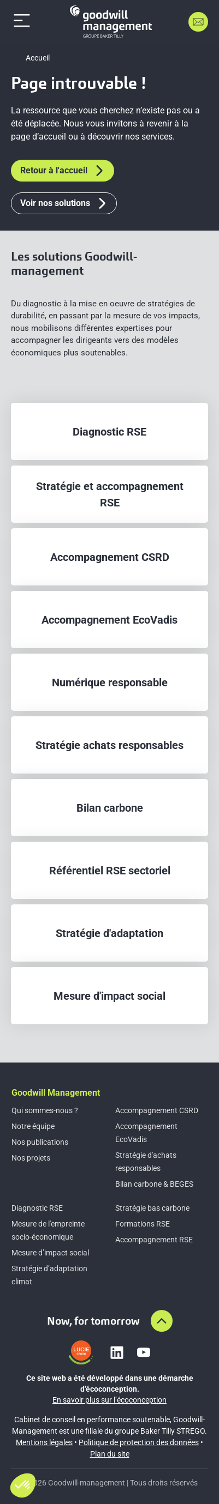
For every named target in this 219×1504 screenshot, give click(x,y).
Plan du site (109, 1453)
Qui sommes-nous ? (44, 1110)
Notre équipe (33, 1126)
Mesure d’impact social (50, 1252)
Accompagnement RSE (154, 1239)
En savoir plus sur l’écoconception (109, 1400)
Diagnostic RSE (37, 1208)
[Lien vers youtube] (143, 1352)
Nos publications (39, 1142)
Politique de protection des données (139, 1442)
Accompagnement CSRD (156, 1110)
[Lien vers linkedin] (116, 1352)
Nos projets (30, 1157)
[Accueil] (111, 21)
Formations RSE (142, 1223)
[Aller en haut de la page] (162, 1321)
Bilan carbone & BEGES (154, 1184)
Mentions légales (44, 1442)
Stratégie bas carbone (152, 1208)
